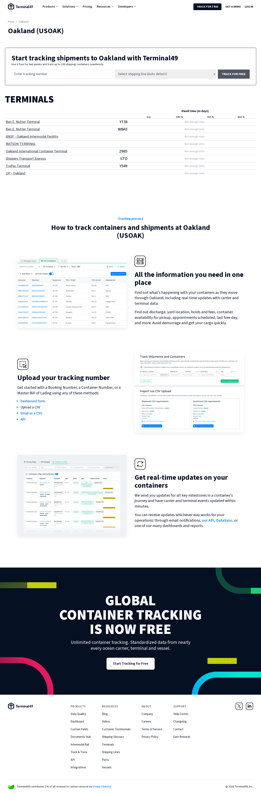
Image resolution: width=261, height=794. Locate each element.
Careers (146, 722)
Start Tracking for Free (130, 663)
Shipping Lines (111, 752)
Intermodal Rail (80, 745)
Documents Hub (81, 737)
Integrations (78, 767)
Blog (105, 714)
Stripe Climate (102, 787)
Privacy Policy (150, 737)
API (22, 419)
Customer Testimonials (116, 729)
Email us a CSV (31, 413)
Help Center (180, 714)
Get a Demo (233, 6)
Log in (249, 6)
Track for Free (207, 7)
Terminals (108, 745)
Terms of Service (152, 729)
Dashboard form (32, 401)
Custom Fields (79, 729)
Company (147, 714)
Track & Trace (79, 752)
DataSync (224, 520)
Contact (178, 729)
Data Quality (78, 714)
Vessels (107, 767)
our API (208, 520)
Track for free (234, 74)
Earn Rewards (181, 737)
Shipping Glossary (113, 737)
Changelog (180, 722)
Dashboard (77, 722)
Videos (106, 722)
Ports (11, 22)
